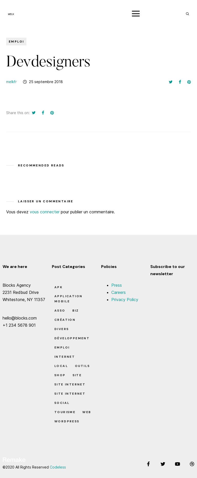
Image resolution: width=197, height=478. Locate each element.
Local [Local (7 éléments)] (61, 366)
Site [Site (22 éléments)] (77, 375)
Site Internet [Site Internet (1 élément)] (69, 394)
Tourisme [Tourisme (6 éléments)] (64, 412)
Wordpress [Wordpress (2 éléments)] (67, 421)
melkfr (11, 81)
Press (116, 285)
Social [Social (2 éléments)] (62, 403)
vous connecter (45, 211)
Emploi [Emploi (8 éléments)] (62, 347)
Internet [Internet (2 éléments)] (64, 357)
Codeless (58, 467)
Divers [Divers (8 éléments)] (61, 329)
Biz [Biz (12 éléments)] (75, 310)
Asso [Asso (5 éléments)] (59, 310)
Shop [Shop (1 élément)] (60, 375)
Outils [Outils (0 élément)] (82, 366)
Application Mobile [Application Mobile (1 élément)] (68, 298)
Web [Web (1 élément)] (86, 412)
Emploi (16, 41)
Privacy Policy (124, 299)
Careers (118, 292)
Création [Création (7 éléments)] (64, 320)
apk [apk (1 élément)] (58, 287)
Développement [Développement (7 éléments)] (72, 338)
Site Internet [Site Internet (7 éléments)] (69, 384)
